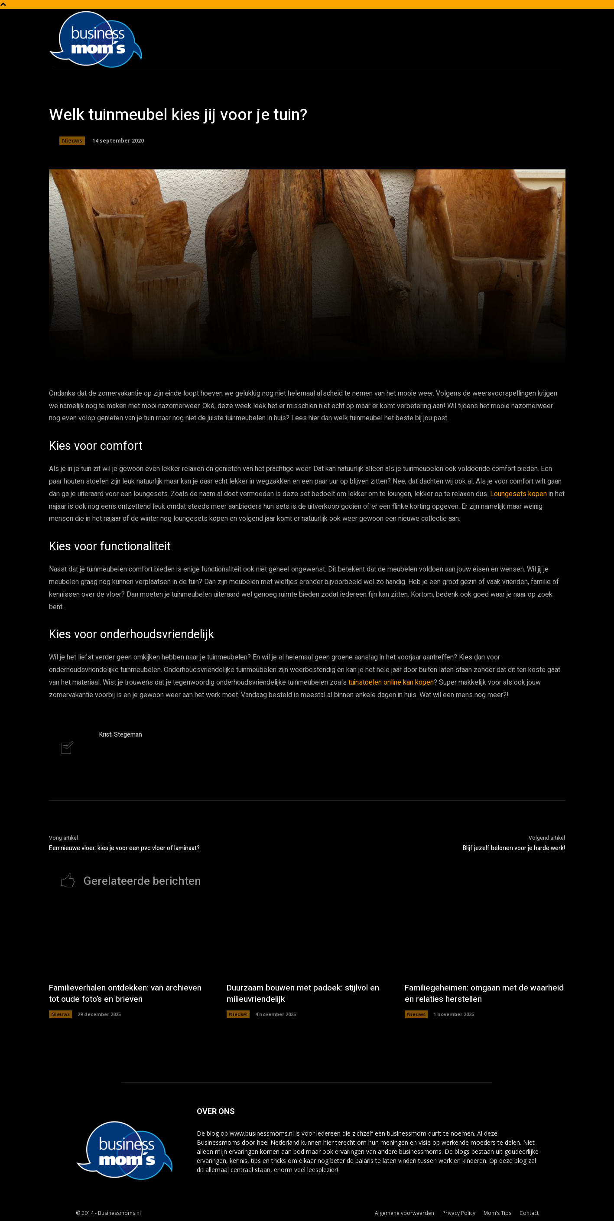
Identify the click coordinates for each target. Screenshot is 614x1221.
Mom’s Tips (497, 1213)
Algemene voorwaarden (404, 1213)
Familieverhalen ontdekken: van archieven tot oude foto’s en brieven (129, 993)
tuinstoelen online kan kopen (391, 682)
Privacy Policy (458, 1213)
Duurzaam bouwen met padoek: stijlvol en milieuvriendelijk (302, 993)
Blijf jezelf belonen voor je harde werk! (514, 848)
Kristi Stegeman (120, 734)
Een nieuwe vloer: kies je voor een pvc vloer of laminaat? (124, 848)
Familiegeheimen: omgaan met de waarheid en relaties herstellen (469, 993)
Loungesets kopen (518, 494)
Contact (529, 1213)
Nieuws (72, 140)
